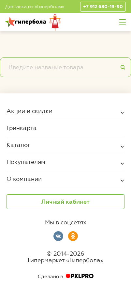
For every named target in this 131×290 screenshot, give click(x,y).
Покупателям (26, 161)
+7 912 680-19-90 (103, 6)
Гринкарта (22, 127)
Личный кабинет (65, 201)
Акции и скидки (29, 110)
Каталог (19, 144)
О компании (24, 178)
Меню (122, 22)
